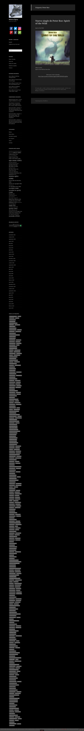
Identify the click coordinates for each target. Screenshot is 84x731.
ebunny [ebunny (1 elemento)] (11, 409)
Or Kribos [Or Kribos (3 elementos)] (11, 583)
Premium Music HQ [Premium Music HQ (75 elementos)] (13, 195)
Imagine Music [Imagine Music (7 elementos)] (12, 490)
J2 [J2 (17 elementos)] (11, 500)
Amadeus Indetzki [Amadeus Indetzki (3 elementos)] (12, 336)
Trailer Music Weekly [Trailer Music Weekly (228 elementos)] (14, 212)
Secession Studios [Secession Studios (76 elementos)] (12, 203)
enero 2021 (11, 256)
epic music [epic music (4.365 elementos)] (15, 160)
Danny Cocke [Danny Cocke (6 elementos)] (12, 387)
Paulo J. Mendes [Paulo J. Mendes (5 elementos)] (18, 585)
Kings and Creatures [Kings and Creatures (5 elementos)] (13, 519)
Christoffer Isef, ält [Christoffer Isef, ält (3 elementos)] (12, 368)
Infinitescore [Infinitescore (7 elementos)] (17, 492)
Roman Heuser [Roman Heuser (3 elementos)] (12, 629)
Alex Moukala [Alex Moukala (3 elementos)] (12, 331)
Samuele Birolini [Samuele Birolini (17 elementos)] (13, 639)
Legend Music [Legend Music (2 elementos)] (12, 524)
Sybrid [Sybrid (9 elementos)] (18, 671)
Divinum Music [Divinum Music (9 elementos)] (17, 402)
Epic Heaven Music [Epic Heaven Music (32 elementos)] (13, 426)
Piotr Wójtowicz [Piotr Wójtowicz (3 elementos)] (12, 600)
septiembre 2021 (12, 239)
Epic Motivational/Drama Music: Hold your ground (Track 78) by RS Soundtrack (15, 122)
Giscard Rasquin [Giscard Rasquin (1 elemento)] (12, 473)
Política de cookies (12, 63)
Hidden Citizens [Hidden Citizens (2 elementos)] (18, 485)
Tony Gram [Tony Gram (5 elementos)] (12, 696)
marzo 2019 (11, 303)
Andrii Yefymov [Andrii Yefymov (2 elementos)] (12, 341)
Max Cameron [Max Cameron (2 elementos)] (18, 538)
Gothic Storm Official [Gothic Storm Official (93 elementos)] (13, 171)
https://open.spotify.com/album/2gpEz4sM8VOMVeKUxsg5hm (53, 76)
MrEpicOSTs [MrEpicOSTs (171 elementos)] (12, 174)
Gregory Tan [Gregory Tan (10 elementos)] (12, 483)
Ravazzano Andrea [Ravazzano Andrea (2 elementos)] (12, 617)
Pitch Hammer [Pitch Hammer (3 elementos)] (17, 602)
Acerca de (11, 61)
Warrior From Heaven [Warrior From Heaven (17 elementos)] (13, 715)
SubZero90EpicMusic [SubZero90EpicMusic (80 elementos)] (13, 210)
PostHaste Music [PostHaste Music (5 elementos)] (12, 607)
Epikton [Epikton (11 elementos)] (17, 447)
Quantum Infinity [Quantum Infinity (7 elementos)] (12, 610)
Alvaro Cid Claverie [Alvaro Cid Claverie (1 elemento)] (12, 333)
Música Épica (13, 19)
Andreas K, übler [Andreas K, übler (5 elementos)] (12, 338)
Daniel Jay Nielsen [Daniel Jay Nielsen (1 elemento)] (12, 385)
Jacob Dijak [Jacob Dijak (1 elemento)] (11, 502)
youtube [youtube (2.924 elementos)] (14, 216)
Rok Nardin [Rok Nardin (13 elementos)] (18, 627)
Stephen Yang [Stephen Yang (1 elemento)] (19, 666)
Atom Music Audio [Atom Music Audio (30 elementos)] (13, 346)
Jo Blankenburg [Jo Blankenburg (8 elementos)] (12, 509)
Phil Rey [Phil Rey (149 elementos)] (12, 194)
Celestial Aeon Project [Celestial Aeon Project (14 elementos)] (13, 360)
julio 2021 (11, 243)
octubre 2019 (11, 288)
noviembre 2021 (12, 234)
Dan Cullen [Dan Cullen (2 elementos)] (18, 382)
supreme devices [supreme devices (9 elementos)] (12, 671)
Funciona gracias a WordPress (41, 100)
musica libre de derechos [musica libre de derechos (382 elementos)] (15, 561)
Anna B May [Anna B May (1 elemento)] (18, 341)
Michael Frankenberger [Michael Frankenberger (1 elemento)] (13, 543)
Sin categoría (11, 138)
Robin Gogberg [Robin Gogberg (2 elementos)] (12, 627)
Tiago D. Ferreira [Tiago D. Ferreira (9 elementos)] (12, 688)
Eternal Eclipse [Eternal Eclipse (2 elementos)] (12, 451)
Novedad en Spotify (13, 136)
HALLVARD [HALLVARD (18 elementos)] (18, 483)
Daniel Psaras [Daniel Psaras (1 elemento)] (19, 385)
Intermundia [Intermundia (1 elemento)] (12, 495)
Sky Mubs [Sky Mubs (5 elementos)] (11, 661)
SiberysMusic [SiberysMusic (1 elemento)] (12, 649)
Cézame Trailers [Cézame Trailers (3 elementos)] (12, 382)
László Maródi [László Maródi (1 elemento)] (12, 529)
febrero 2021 (11, 254)
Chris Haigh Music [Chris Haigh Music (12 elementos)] (13, 363)
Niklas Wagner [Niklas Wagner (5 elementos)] (18, 571)
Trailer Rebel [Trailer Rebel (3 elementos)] (12, 703)
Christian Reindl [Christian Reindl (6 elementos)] (17, 365)
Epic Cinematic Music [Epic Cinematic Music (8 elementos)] (13, 424)
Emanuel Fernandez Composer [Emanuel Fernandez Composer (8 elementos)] (14, 414)
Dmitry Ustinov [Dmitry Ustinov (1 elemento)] (18, 404)
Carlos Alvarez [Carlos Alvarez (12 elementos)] (17, 355)
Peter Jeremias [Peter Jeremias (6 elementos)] (12, 590)
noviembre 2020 (12, 260)
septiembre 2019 (12, 290)
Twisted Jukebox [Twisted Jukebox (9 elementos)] (12, 706)
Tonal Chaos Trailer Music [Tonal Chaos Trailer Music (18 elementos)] (14, 695)
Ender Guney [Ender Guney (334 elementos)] (13, 157)
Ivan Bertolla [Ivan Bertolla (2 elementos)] (17, 497)
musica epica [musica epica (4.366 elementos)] (14, 560)
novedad (45, 89)
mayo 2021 (11, 247)
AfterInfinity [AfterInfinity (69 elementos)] (11, 151)
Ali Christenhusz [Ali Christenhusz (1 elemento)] (18, 331)
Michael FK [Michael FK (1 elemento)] (11, 541)
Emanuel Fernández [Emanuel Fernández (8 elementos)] (13, 416)
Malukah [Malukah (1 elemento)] (17, 529)
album (67, 88)
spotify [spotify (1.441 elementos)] (13, 208)
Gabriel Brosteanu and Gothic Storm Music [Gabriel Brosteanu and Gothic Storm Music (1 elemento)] (15, 466)
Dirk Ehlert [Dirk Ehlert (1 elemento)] (11, 402)
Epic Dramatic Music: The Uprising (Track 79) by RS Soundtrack (14, 116)
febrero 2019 (11, 306)
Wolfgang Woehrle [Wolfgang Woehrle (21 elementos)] (13, 718)
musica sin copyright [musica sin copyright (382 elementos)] (15, 183)
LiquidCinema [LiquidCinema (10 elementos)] (18, 524)
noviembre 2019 (12, 286)
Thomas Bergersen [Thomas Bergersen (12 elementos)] (13, 683)
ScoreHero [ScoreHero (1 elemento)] (11, 642)
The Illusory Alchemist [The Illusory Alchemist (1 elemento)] (13, 676)
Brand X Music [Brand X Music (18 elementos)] (17, 351)
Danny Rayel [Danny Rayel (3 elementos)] (18, 387)
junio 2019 (11, 297)
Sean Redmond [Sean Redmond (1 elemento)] (17, 642)
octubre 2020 (11, 262)
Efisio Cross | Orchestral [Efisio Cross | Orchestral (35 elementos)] (14, 411)
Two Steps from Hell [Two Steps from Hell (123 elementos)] (14, 214)
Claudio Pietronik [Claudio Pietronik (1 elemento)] (18, 375)
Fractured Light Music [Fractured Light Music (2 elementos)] (13, 459)
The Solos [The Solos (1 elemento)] (19, 681)
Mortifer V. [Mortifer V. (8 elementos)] (12, 555)
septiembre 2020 (12, 265)
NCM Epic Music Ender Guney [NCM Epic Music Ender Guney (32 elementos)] (15, 568)
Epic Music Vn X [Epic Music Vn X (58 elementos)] (12, 167)
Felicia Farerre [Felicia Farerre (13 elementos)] (12, 456)
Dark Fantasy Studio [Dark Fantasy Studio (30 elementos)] (13, 390)
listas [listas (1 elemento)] (16, 526)
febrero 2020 (11, 280)
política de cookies (64, 729)
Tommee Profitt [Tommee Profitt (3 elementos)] (17, 693)
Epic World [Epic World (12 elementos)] (12, 447)
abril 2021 (11, 250)
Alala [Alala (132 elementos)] (11, 152)
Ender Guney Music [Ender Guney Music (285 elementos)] (14, 158)
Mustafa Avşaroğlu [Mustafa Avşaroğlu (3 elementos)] (12, 566)
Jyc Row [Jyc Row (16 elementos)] (19, 516)
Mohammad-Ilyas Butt (13, 99)
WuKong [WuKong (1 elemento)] (19, 718)
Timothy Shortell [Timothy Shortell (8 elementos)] (12, 691)
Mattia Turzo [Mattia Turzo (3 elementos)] (12, 538)
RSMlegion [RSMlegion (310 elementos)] (12, 202)
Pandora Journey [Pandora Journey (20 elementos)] (18, 583)
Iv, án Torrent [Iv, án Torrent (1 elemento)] (12, 497)
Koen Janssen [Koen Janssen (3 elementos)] (12, 521)
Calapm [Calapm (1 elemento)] (11, 355)
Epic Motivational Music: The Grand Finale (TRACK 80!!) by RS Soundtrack (15, 110)
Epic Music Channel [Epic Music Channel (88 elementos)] (13, 162)
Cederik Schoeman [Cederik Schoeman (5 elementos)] (13, 358)
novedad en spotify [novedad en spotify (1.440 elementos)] (15, 578)
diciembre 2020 (12, 258)
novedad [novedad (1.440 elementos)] (14, 188)
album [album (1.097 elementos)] (17, 153)
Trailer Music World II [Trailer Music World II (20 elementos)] (13, 701)
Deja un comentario (40, 90)
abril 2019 (11, 301)
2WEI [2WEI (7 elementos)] (19, 316)
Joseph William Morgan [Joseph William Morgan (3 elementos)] (13, 512)
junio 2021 (11, 245)
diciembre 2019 (12, 284)
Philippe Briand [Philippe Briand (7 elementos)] (12, 593)
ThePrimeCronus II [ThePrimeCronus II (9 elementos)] (13, 681)
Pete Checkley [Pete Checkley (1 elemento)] (18, 588)
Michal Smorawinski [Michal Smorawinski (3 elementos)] (13, 550)
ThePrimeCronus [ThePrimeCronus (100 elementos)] (13, 211)
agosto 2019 (11, 293)
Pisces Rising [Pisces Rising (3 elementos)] (18, 600)
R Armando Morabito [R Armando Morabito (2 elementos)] (13, 615)
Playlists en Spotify (13, 65)
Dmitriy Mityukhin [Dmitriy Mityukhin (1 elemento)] (12, 404)
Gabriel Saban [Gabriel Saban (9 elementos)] (12, 468)
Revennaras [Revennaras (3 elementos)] (12, 622)
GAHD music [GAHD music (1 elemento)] (18, 468)
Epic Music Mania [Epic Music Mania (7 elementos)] (12, 436)
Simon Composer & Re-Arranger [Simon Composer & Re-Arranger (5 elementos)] (14, 652)
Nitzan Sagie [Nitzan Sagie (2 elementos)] (19, 573)
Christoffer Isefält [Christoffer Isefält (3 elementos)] (12, 370)
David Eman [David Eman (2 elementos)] (18, 392)
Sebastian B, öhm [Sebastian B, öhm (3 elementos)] (12, 644)
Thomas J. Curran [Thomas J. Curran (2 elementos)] (12, 686)
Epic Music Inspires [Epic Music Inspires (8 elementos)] (13, 434)
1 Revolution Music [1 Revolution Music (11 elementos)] (13, 316)
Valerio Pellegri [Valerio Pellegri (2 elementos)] (12, 713)
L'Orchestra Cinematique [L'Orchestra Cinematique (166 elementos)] (15, 173)
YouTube (10, 142)
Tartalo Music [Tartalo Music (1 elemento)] (12, 674)
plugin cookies (81, 729)
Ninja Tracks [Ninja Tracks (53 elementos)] (11, 185)
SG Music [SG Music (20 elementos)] (12, 647)
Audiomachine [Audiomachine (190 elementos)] (13, 154)
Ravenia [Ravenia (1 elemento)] (18, 617)
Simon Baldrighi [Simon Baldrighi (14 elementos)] (13, 651)
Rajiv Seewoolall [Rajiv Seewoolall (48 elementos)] (12, 196)
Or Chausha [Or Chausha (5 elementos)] (16, 581)
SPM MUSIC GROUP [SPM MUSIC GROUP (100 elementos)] (13, 206)
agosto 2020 (11, 267)
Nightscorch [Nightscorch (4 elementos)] (12, 571)
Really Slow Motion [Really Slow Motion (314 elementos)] (15, 199)
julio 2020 (11, 269)
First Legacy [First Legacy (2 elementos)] (19, 456)
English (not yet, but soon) (14, 44)
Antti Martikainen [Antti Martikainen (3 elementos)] (12, 343)
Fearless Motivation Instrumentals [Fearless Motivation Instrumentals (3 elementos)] (14, 454)
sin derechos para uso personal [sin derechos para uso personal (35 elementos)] (15, 657)
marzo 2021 (11, 252)
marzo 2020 (11, 278)
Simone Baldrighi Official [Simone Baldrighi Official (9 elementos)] (13, 654)
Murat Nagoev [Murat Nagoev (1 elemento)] (12, 558)
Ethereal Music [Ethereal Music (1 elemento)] (18, 451)
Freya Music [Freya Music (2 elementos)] (18, 463)
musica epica (40, 89)
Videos (10, 140)
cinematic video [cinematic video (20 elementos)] (13, 373)
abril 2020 (11, 275)
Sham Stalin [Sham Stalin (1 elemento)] (18, 647)
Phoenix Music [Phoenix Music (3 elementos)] (12, 595)
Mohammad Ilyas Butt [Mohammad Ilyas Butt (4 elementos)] (13, 553)
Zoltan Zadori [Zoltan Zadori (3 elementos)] (12, 725)
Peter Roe (58, 89)
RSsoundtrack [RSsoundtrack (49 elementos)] (19, 202)
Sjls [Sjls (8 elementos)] (17, 659)
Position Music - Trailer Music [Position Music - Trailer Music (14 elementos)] (14, 605)
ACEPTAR (42, 730)
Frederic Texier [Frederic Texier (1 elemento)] (12, 463)
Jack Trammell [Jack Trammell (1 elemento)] (16, 500)
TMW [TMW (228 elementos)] (19, 211)
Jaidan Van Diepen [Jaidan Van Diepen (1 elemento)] (18, 502)
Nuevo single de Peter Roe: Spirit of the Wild (52, 22)
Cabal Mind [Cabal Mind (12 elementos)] (19, 353)
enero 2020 (11, 282)
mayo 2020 (11, 273)
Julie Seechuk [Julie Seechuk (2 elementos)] (18, 514)
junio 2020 (11, 271)
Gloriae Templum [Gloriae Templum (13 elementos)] (13, 475)
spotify (64, 89)
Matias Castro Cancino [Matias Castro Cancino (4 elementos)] (13, 536)
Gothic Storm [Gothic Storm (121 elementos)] (12, 170)
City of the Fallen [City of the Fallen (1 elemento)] (12, 375)
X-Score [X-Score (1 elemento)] (16, 720)
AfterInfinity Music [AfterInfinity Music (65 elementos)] (17, 151)
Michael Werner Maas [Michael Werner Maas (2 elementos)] (13, 548)
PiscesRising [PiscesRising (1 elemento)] (12, 602)
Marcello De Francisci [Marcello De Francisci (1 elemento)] (13, 531)
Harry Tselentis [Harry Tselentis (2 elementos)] (12, 485)
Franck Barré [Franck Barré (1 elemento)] (12, 461)
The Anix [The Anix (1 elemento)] (17, 674)
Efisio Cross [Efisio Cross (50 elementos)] (11, 155)
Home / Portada (12, 59)
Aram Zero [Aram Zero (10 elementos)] (19, 343)
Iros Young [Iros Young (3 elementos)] (17, 495)
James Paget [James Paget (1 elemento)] (18, 504)
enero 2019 (11, 308)
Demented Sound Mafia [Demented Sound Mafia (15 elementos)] (14, 399)
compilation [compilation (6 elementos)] (12, 380)
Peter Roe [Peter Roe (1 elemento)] (18, 590)
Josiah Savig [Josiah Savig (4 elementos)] (12, 514)
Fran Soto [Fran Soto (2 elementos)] (17, 461)
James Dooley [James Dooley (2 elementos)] (12, 504)
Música (10, 132)
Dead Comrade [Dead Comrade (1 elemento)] (12, 397)
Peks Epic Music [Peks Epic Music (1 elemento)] (12, 588)
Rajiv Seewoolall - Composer (14, 107)
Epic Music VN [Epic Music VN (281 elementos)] (13, 166)
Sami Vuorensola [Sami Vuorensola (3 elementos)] (12, 637)
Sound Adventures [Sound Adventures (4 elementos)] (18, 661)
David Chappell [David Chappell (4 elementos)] (12, 392)
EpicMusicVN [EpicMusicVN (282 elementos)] (13, 165)
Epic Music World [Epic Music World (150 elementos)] (13, 169)
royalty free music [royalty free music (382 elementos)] (15, 201)
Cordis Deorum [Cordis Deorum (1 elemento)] (18, 380)
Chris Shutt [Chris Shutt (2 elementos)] (11, 365)
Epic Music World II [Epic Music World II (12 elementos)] (13, 444)
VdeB (44, 88)
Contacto (10, 67)
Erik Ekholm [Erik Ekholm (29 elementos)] (16, 449)
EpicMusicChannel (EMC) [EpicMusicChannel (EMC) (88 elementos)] (13, 163)
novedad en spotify (52, 89)
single (61, 89)
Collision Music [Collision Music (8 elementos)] (12, 377)
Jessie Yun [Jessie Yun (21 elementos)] (17, 507)
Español (10, 42)
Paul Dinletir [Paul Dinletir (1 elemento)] (12, 585)
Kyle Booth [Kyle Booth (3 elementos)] (18, 521)
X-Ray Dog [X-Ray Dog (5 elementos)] (12, 720)
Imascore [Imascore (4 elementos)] (18, 490)
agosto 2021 (11, 241)
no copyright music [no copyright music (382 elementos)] (15, 186)
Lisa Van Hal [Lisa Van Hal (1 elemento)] (12, 526)
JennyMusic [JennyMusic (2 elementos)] (12, 507)
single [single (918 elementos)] (12, 205)
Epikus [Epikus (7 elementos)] (11, 449)
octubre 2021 (11, 237)
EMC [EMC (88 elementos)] (15, 155)
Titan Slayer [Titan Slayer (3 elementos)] (19, 691)
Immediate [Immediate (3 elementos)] (11, 492)
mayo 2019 (11, 299)
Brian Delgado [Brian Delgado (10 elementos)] (12, 353)
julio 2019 (11, 295)
